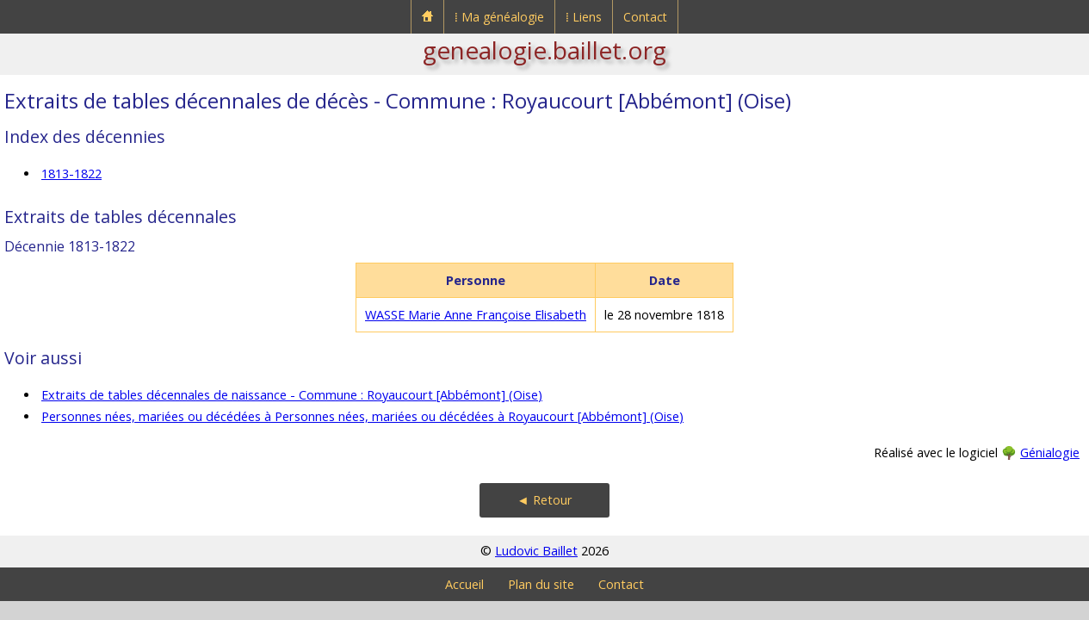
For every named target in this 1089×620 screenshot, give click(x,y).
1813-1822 (71, 173)
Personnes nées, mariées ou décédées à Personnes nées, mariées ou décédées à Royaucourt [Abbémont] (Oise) (362, 416)
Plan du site (541, 584)
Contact (645, 17)
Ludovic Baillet (536, 550)
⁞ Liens (584, 17)
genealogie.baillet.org (544, 50)
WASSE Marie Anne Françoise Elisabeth (475, 315)
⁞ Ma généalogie (499, 17)
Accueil (464, 584)
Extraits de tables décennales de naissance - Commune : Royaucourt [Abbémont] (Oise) (291, 395)
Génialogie (1050, 452)
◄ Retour (544, 500)
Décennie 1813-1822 (69, 246)
